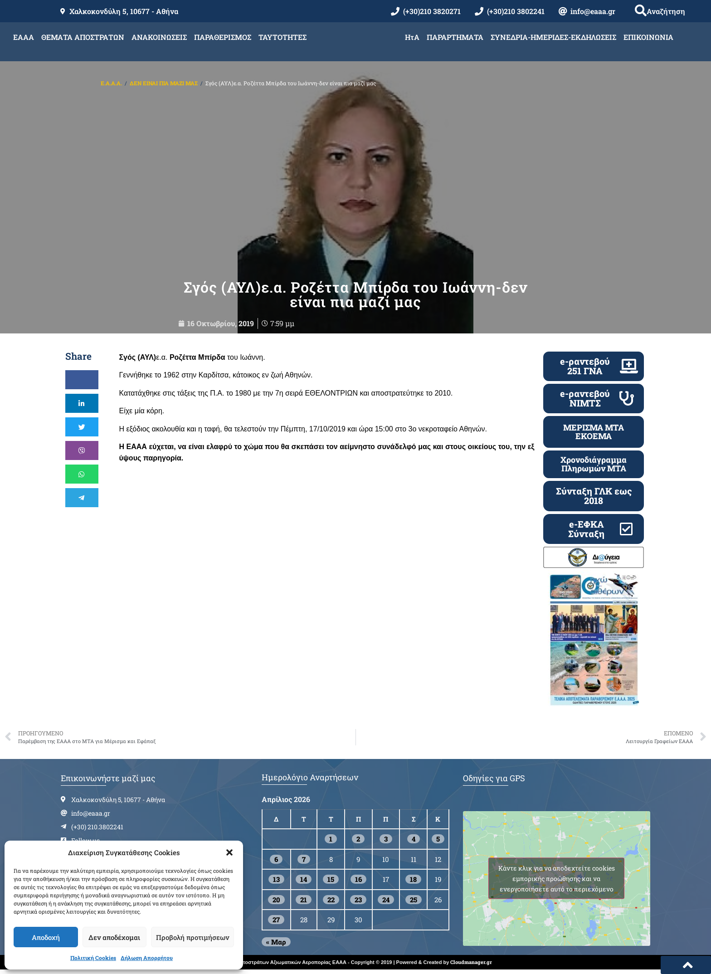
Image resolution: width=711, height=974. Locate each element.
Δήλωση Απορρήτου (147, 957)
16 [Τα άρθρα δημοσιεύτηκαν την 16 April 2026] (358, 882)
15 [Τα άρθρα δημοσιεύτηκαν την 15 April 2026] (330, 882)
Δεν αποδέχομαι (114, 937)
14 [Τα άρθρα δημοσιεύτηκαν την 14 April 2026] (303, 882)
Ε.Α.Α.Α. (111, 83)
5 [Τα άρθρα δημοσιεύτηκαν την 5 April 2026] (438, 842)
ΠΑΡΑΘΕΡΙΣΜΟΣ (222, 37)
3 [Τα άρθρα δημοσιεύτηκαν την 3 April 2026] (386, 842)
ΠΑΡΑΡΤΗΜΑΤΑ (455, 37)
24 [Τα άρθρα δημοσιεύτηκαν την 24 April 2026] (386, 902)
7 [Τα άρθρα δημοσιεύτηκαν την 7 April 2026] (304, 862)
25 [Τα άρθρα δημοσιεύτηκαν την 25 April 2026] (413, 902)
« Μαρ (276, 945)
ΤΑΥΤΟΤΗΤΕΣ (282, 37)
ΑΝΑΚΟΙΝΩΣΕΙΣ (159, 37)
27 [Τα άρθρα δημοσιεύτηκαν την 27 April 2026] (276, 923)
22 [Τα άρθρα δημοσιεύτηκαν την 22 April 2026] (331, 902)
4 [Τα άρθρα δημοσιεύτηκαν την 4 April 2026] (413, 842)
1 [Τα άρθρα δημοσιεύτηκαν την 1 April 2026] (330, 842)
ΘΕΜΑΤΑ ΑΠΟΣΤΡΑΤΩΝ (82, 37)
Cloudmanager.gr (471, 965)
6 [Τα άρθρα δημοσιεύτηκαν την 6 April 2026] (276, 862)
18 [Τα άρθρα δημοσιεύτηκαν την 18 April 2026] (413, 882)
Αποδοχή (46, 937)
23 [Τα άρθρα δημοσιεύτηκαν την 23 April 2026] (358, 902)
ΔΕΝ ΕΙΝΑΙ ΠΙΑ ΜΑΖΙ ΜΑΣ (164, 83)
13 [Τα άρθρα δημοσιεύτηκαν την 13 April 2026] (276, 882)
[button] (229, 852)
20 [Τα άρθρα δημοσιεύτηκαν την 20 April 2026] (276, 902)
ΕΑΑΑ (23, 37)
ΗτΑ (412, 37)
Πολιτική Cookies (93, 957)
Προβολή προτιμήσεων (192, 937)
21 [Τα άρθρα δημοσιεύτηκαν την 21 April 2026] (303, 902)
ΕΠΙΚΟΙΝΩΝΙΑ (648, 37)
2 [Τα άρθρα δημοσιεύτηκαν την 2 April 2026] (358, 842)
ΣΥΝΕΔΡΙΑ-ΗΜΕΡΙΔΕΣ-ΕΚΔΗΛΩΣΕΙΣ (553, 37)
